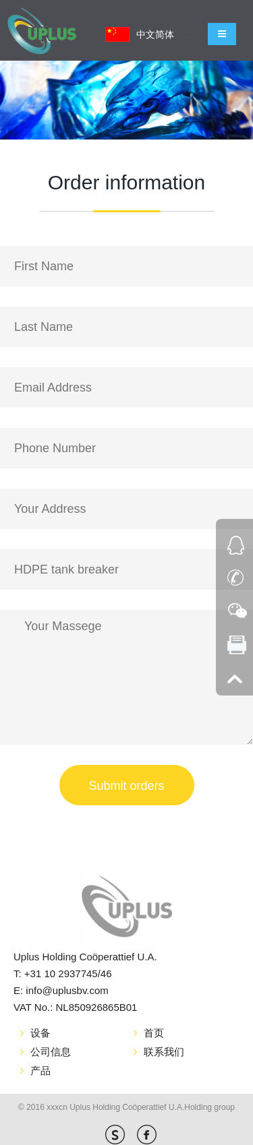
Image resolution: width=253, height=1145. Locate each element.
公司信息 (50, 1051)
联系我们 (164, 1051)
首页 (154, 1033)
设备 (40, 1033)
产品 (40, 1070)
